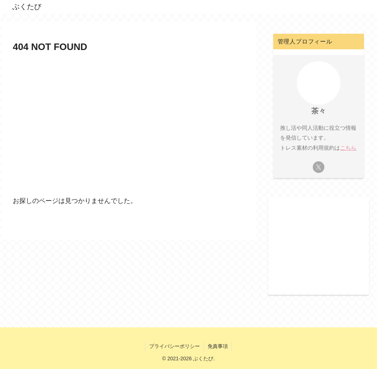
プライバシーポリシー (174, 346)
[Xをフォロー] (318, 167)
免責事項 (218, 346)
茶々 (318, 111)
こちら (348, 148)
